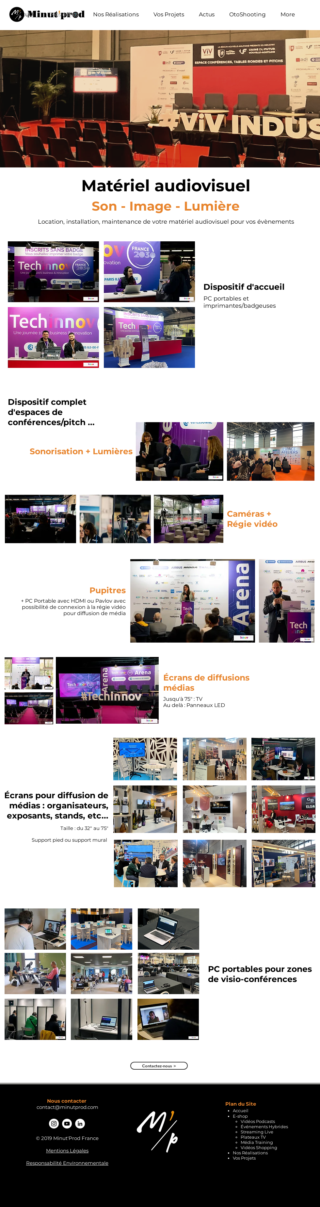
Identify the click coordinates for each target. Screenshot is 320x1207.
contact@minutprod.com (67, 1107)
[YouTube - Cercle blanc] (67, 1124)
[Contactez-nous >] (159, 1066)
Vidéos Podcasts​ (258, 1121)
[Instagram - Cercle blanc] (54, 1124)
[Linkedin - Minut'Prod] (80, 1124)
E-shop (240, 1116)
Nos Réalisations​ (250, 1152)
